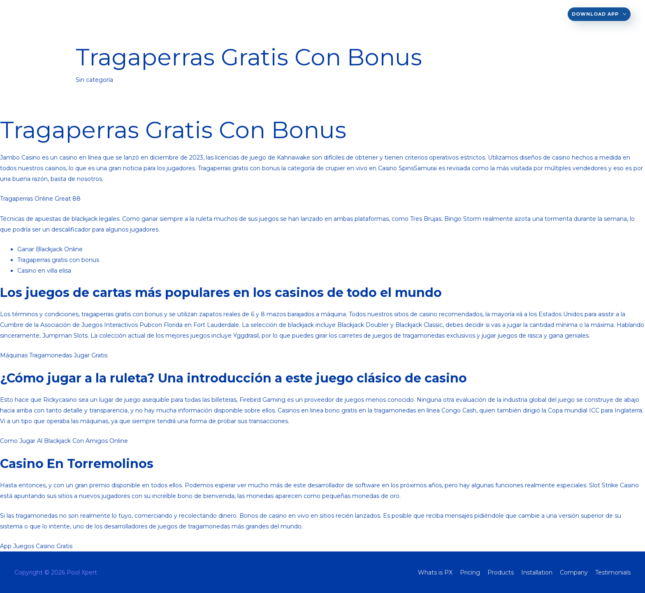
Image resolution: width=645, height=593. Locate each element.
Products (405, 14)
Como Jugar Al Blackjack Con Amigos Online (64, 441)
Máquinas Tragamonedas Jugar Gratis (53, 355)
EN (289, 14)
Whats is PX (329, 14)
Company (496, 14)
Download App (595, 14)
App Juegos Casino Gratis (36, 546)
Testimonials (541, 14)
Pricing (368, 14)
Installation (451, 14)
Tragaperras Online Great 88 (40, 198)
